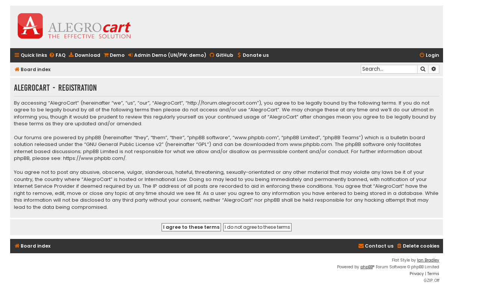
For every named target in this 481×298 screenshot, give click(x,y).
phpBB (366, 267)
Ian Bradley (428, 260)
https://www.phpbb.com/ (94, 158)
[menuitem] (57, 55)
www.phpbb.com (311, 144)
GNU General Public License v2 (124, 144)
